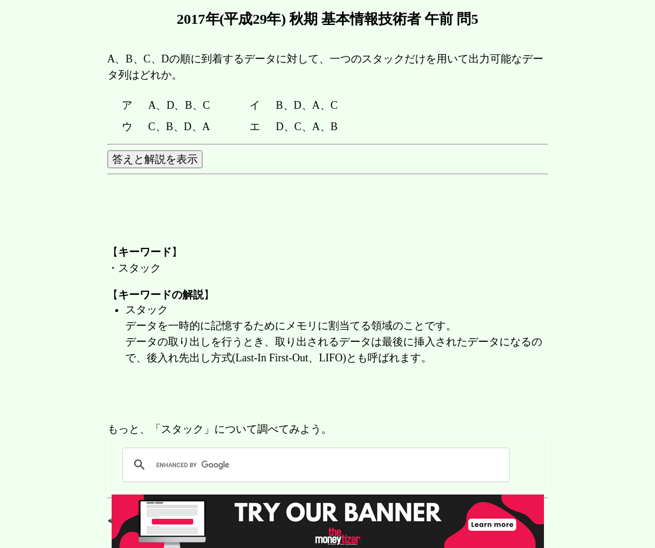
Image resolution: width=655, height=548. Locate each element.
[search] (314, 465)
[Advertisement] (323, 394)
